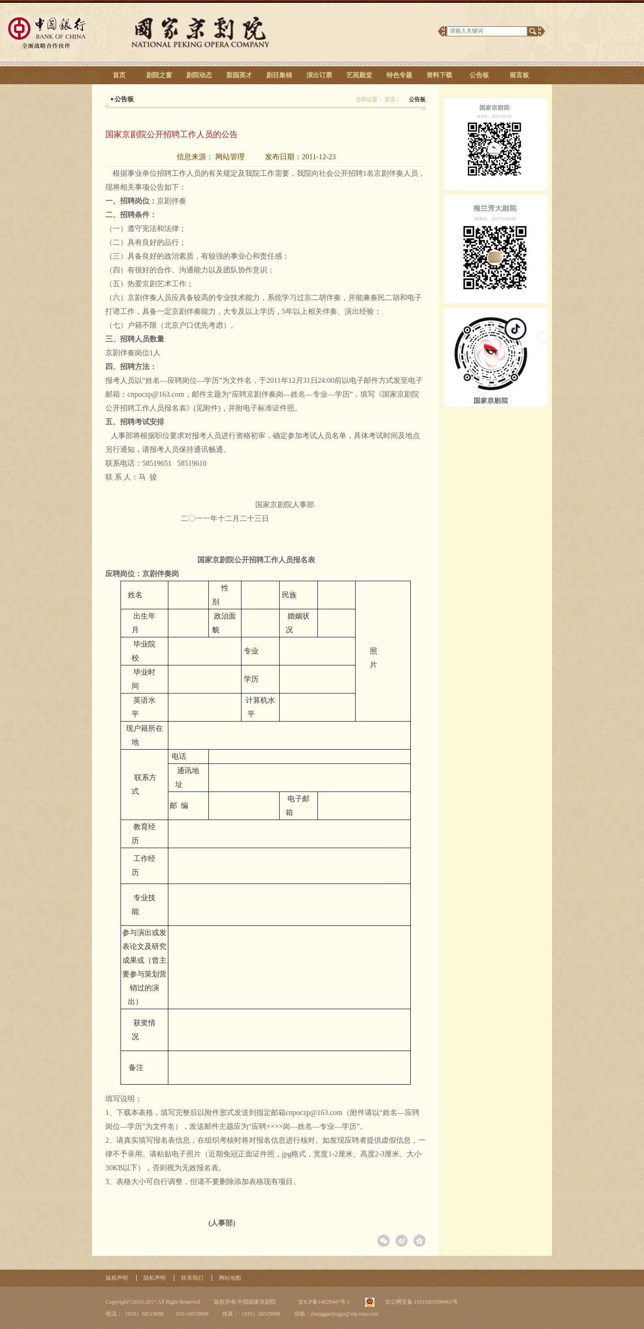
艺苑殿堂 (359, 75)
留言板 (519, 75)
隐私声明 (155, 1278)
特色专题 (399, 75)
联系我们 (192, 1278)
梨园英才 (239, 75)
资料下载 (439, 75)
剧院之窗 (159, 75)
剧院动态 (199, 75)
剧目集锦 (279, 75)
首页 (119, 75)
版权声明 (117, 1278)
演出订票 (319, 75)
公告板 (479, 75)
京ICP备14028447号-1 (323, 1302)
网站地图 (230, 1278)
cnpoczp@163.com (155, 394)
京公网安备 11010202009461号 (421, 1302)
